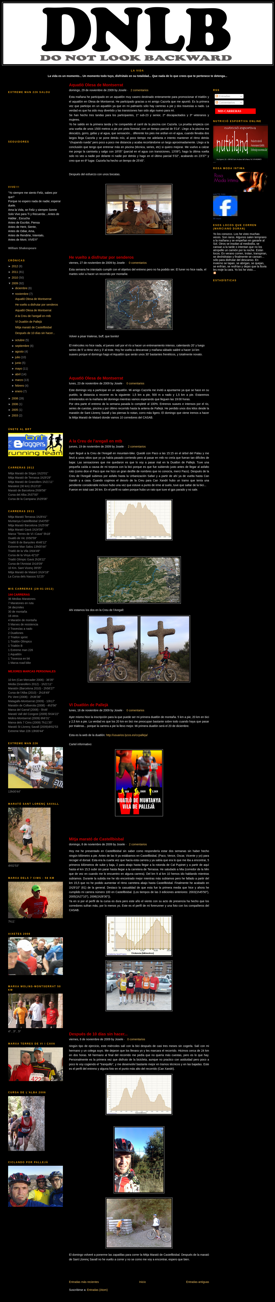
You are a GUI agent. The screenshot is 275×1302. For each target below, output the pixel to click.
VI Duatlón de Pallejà (28, 321)
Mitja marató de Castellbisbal (33, 327)
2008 (15, 398)
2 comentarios (139, 90)
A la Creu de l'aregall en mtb (33, 316)
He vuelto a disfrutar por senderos (36, 304)
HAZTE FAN (219, 194)
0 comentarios (138, 262)
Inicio (142, 1282)
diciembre (21, 288)
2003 (15, 415)
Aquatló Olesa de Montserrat (33, 299)
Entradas (223, 96)
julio (17, 357)
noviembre (21, 293)
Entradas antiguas (197, 1282)
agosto (19, 351)
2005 (15, 409)
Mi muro (217, 218)
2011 (15, 272)
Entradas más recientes (84, 1282)
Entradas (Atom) (97, 1289)
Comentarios (225, 102)
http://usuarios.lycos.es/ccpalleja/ (127, 735)
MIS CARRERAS (229, 111)
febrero (19, 385)
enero (19, 391)
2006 (15, 404)
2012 (15, 266)
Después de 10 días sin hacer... (35, 333)
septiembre (22, 345)
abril (17, 374)
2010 (15, 277)
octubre (20, 340)
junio (18, 362)
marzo (19, 380)
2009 (15, 283)
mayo (18, 368)
